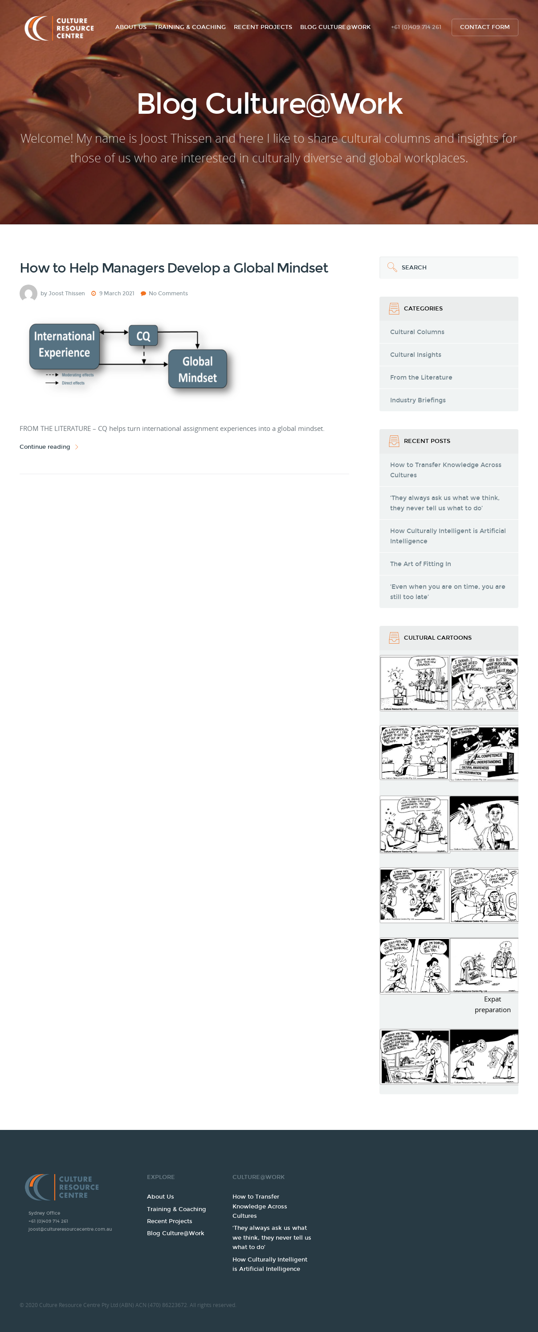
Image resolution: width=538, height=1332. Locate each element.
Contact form (485, 27)
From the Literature (421, 377)
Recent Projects (263, 27)
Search (403, 263)
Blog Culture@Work (335, 27)
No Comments (168, 293)
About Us (131, 27)
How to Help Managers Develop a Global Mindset (174, 268)
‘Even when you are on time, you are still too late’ (447, 592)
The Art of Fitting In (420, 564)
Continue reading (50, 447)
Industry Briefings (418, 400)
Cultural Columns (417, 332)
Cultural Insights (415, 355)
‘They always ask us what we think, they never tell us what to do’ (445, 503)
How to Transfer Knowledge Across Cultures (445, 470)
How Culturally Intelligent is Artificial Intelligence (448, 536)
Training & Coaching (190, 27)
